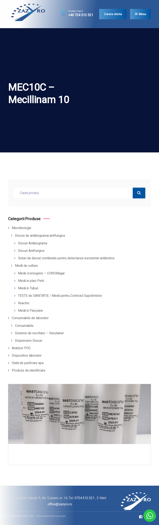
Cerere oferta (113, 14)
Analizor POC (21, 348)
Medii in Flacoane (30, 310)
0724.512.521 (84, 498)
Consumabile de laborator (30, 318)
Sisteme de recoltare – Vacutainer (39, 333)
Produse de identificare (28, 370)
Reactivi (23, 303)
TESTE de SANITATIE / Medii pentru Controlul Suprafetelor (60, 295)
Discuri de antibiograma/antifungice (40, 235)
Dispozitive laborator (27, 355)
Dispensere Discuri (28, 340)
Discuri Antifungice (31, 250)
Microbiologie (21, 228)
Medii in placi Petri (31, 280)
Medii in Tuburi (28, 288)
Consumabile (24, 325)
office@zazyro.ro (60, 504)
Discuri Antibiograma (32, 243)
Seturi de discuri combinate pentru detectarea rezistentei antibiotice (66, 258)
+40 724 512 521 (80, 15)
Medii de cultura (26, 265)
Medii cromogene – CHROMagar (41, 273)
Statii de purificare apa (27, 363)
